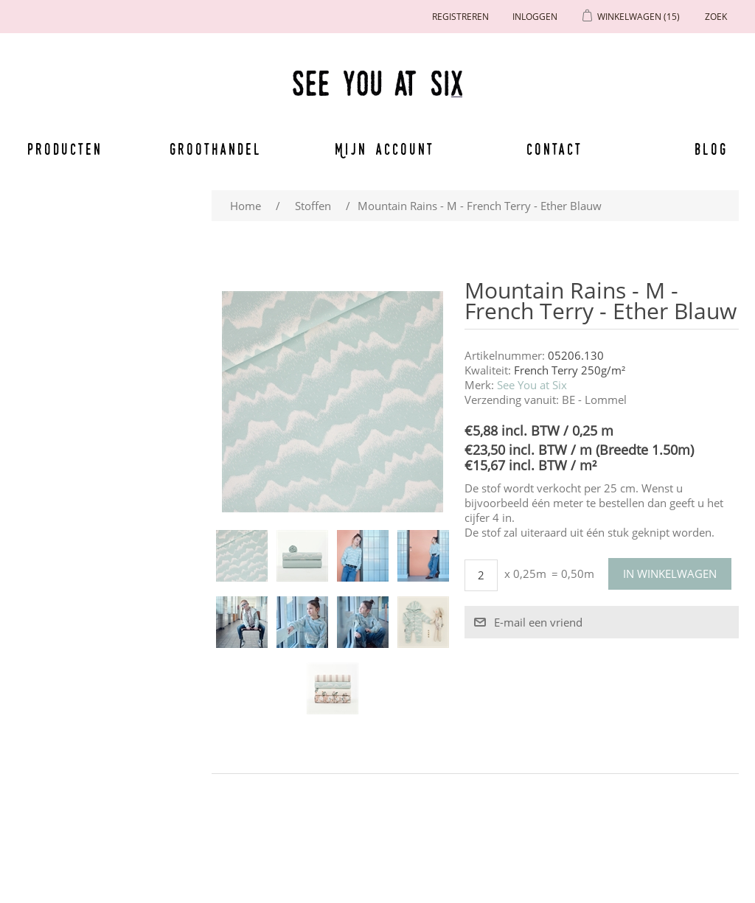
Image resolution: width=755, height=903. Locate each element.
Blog (711, 149)
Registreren (460, 16)
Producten (64, 149)
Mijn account (385, 149)
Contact (554, 149)
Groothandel (216, 149)
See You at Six (532, 384)
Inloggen (534, 16)
